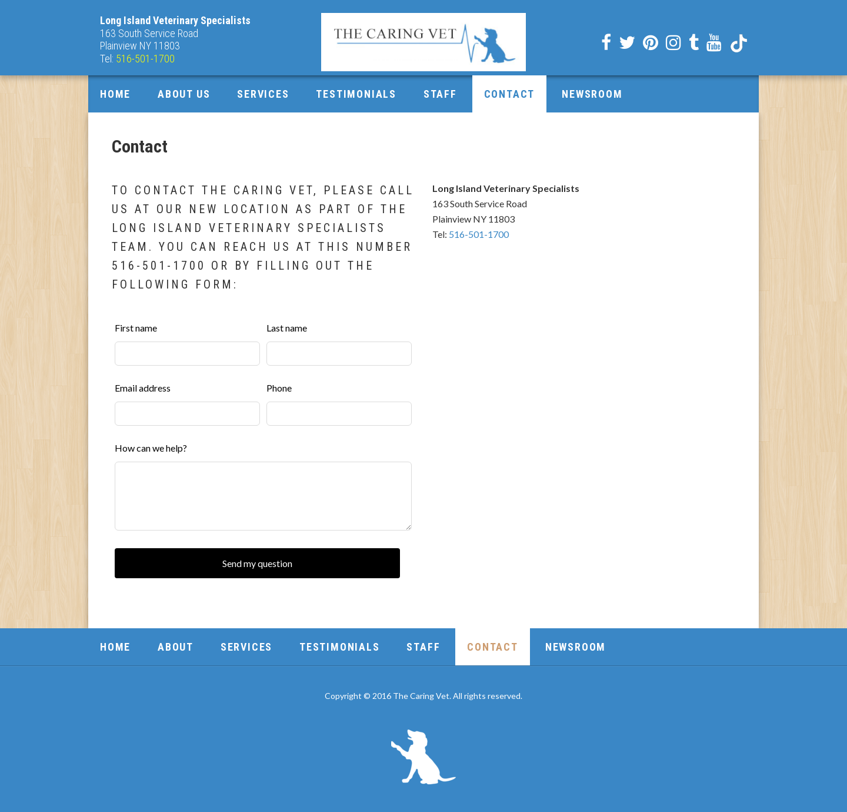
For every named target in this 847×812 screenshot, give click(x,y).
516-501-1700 (479, 234)
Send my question (257, 563)
